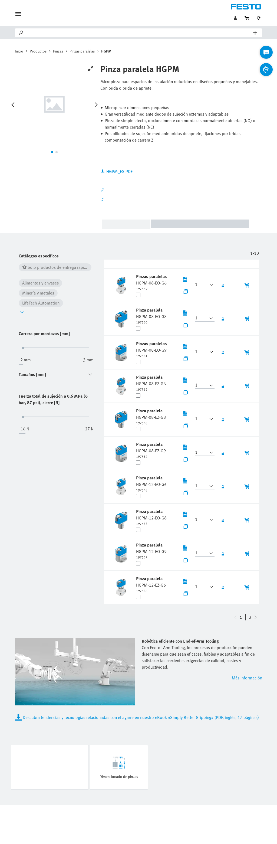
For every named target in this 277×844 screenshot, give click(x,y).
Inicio (19, 51)
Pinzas (58, 51)
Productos (38, 51)
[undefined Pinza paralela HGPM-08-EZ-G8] (151, 416)
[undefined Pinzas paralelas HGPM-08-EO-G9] (151, 349)
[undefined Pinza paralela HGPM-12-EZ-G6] (151, 584)
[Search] (139, 33)
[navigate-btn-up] (255, 617)
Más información (247, 678)
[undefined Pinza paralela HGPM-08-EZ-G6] (151, 383)
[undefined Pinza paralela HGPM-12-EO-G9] (151, 551)
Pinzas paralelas (82, 51)
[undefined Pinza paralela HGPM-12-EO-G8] (151, 517)
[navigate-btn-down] (235, 617)
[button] (201, 285)
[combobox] (56, 374)
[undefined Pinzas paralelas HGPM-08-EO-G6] (151, 282)
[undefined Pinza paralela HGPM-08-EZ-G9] (151, 450)
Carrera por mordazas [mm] (44, 333)
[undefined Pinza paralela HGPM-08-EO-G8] (151, 316)
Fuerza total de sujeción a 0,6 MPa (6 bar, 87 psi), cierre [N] (53, 399)
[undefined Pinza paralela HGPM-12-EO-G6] (151, 483)
